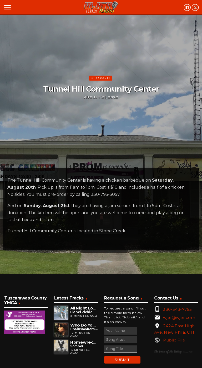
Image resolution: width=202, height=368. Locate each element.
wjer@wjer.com (179, 317)
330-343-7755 (177, 309)
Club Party (100, 78)
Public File (174, 340)
